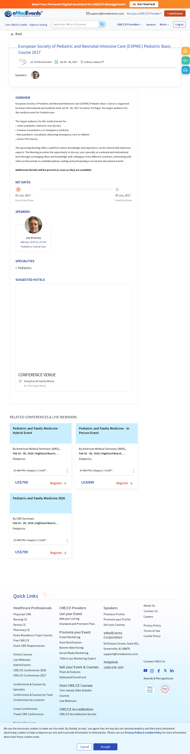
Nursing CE (20, 619)
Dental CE (19, 624)
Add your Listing (69, 618)
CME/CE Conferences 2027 (29, 675)
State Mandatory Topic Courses (33, 635)
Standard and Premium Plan (77, 624)
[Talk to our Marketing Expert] (77, 658)
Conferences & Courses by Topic (33, 695)
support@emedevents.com (105, 13)
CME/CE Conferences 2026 (29, 670)
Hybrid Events (22, 665)
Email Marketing (69, 637)
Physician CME (22, 614)
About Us (149, 605)
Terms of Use (152, 631)
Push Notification (70, 642)
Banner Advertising (71, 647)
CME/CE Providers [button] (129, 24)
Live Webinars (22, 660)
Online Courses (22, 654)
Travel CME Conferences (28, 714)
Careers (148, 616)
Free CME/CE (21, 640)
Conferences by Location (28, 700)
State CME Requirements (29, 645)
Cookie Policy (152, 636)
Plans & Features (70, 672)
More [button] (164, 24)
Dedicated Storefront (72, 677)
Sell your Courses (114, 624)
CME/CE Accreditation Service (77, 714)
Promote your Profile (117, 619)
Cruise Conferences (25, 709)
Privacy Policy (152, 625)
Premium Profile (114, 614)
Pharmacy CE (21, 630)
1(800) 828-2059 (113, 667)
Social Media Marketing (73, 653)
